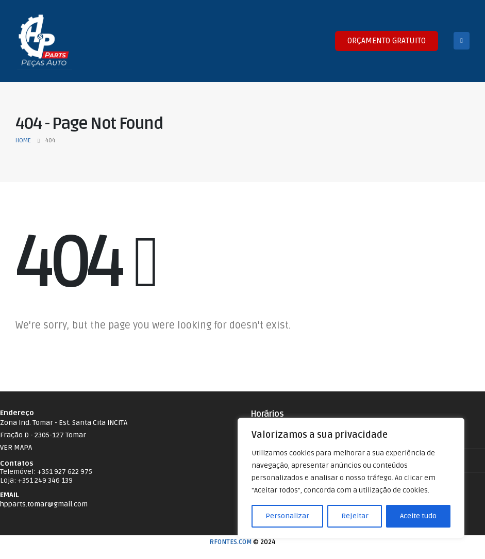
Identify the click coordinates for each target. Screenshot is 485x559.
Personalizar (287, 516)
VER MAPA (16, 447)
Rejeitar (355, 516)
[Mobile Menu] (462, 41)
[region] (351, 478)
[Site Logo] (43, 41)
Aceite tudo (418, 516)
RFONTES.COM (230, 542)
